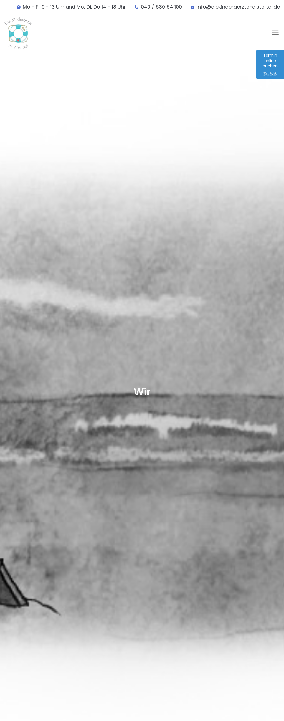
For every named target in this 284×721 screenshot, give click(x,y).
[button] (274, 33)
